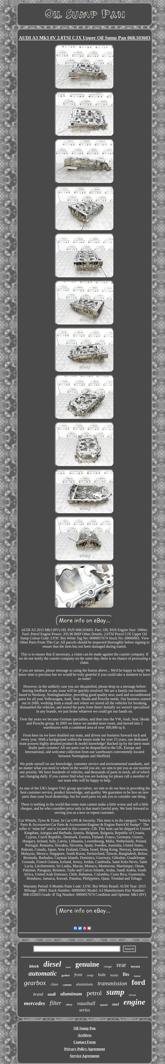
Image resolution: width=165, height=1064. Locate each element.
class (54, 984)
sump (115, 992)
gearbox (35, 982)
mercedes (34, 1003)
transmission (112, 983)
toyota (135, 966)
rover (68, 967)
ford (138, 982)
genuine (87, 964)
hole (102, 974)
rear (121, 964)
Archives (84, 1035)
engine (134, 1002)
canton (67, 984)
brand (38, 994)
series (84, 1009)
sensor (137, 975)
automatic (43, 973)
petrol (94, 993)
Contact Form (85, 1042)
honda (114, 975)
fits (126, 974)
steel (115, 1004)
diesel (52, 964)
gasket (66, 975)
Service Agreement (84, 1056)
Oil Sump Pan (85, 1028)
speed (103, 1005)
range (108, 966)
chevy (69, 1004)
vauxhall (86, 1003)
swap (90, 975)
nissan (132, 995)
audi (52, 994)
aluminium (84, 984)
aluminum (71, 994)
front (78, 974)
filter (56, 1003)
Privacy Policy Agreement (84, 1049)
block (34, 966)
